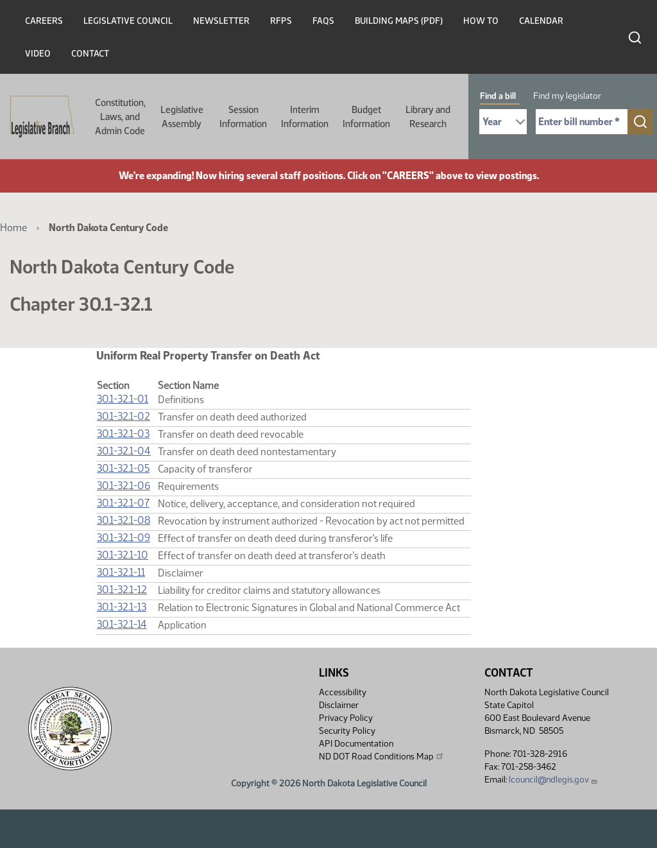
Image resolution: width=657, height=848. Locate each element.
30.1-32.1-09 (123, 538)
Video (38, 53)
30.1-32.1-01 (122, 399)
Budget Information (366, 117)
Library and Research (427, 117)
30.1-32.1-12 (122, 590)
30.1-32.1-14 (122, 624)
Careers (44, 20)
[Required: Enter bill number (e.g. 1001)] (581, 121)
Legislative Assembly (181, 117)
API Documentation (356, 743)
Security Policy (347, 730)
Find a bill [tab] (498, 96)
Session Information (243, 117)
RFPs (281, 20)
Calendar (541, 20)
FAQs (323, 20)
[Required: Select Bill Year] (503, 121)
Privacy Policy (346, 718)
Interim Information (304, 117)
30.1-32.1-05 (123, 468)
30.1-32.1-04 (124, 451)
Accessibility (342, 692)
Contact (90, 53)
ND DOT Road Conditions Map (382, 756)
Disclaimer (339, 705)
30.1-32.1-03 (123, 434)
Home (13, 227)
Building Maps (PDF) (399, 20)
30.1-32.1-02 (123, 416)
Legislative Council (128, 20)
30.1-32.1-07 (123, 503)
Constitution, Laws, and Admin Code (120, 117)
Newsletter (221, 20)
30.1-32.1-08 (123, 520)
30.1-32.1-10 (122, 555)
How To (481, 20)
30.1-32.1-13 (121, 607)
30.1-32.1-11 (121, 572)
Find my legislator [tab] (567, 96)
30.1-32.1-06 (123, 486)
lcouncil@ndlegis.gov (553, 779)
